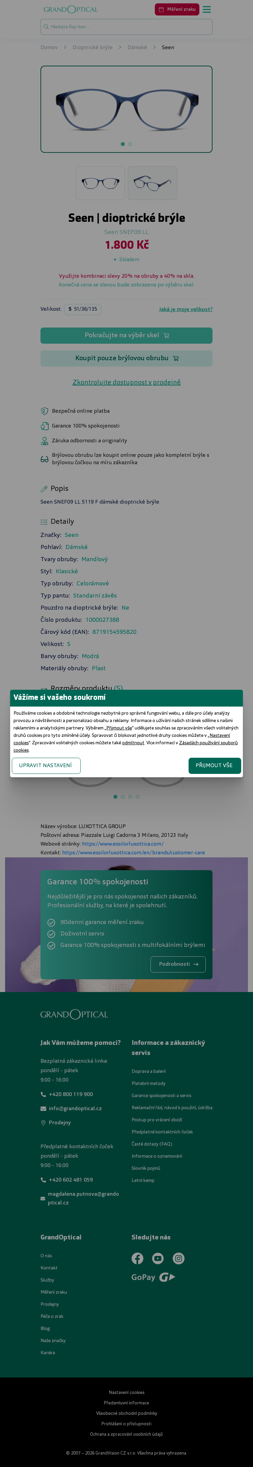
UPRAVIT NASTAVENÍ (45, 766)
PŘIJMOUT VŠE (214, 766)
